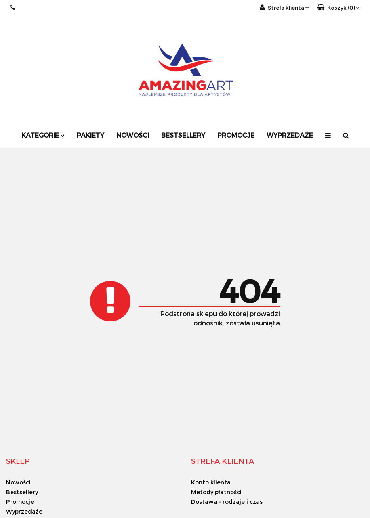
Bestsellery (183, 135)
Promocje (235, 135)
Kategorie (43, 135)
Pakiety (90, 135)
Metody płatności (216, 492)
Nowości (132, 135)
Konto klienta (211, 482)
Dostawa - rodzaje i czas (227, 501)
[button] (338, 8)
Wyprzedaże (290, 135)
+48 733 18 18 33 (13, 7)
